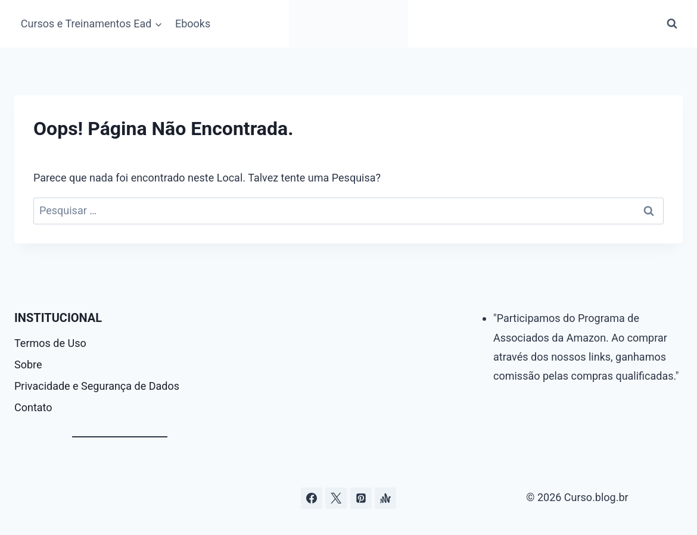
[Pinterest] (361, 498)
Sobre (28, 364)
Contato (33, 407)
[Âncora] (385, 498)
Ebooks (192, 23)
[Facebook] (311, 498)
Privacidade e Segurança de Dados (96, 386)
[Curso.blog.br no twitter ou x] (336, 498)
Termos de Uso (50, 343)
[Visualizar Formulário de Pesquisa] (672, 24)
